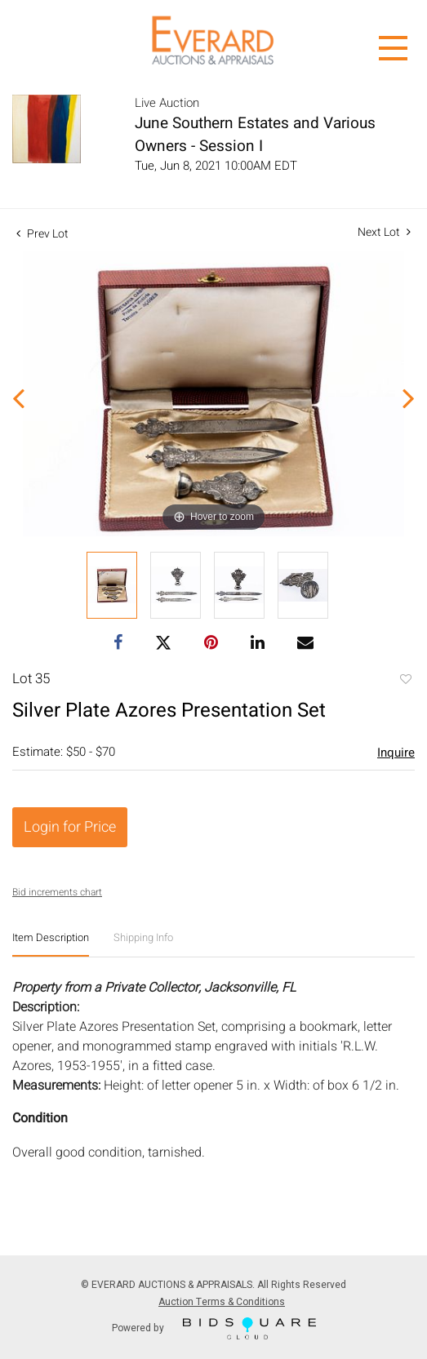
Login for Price (70, 827)
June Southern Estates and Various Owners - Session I (255, 135)
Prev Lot (42, 233)
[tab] (50, 944)
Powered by (214, 1328)
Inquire (396, 753)
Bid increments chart (57, 892)
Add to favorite (405, 681)
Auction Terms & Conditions (221, 1302)
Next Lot (384, 232)
